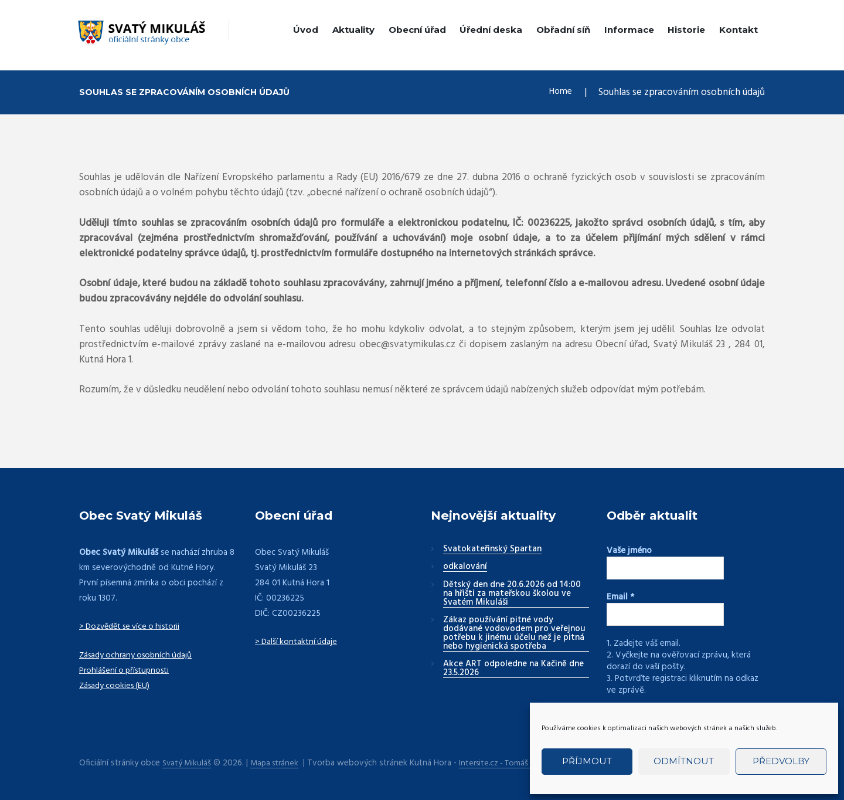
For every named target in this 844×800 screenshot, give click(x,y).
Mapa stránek (278, 762)
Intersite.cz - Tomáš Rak (509, 762)
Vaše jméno (629, 551)
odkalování (465, 567)
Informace (629, 29)
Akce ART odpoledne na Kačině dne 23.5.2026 (513, 669)
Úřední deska (491, 29)
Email (620, 597)
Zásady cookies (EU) (117, 686)
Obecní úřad (417, 29)
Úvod (305, 29)
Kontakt (738, 29)
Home (559, 92)
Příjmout (587, 761)
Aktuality (353, 29)
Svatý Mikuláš (187, 762)
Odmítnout (684, 761)
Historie (686, 29)
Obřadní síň (563, 29)
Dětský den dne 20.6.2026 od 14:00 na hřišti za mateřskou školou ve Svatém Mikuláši (512, 594)
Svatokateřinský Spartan (492, 549)
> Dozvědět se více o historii (134, 626)
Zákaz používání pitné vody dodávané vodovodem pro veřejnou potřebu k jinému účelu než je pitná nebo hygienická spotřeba (514, 634)
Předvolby (781, 761)
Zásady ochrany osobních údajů (139, 655)
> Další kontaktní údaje (297, 642)
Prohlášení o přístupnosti (126, 670)
